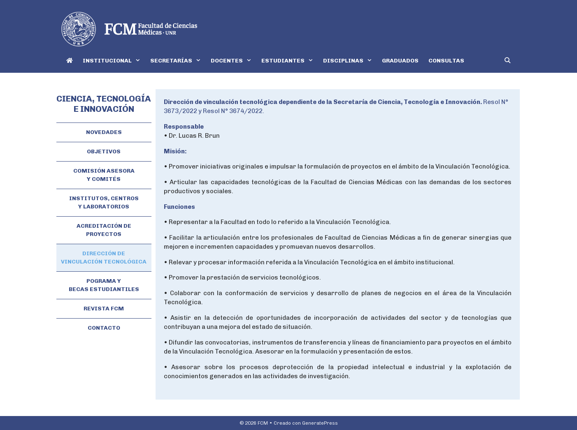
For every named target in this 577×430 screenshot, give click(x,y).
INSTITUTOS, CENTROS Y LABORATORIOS (104, 202)
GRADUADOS (400, 60)
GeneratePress (320, 423)
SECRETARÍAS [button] (178, 61)
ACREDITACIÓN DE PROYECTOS (104, 230)
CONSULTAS (446, 60)
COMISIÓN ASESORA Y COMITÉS (104, 175)
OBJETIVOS (104, 151)
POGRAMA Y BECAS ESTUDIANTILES (104, 285)
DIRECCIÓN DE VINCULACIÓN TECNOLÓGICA (104, 257)
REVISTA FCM (104, 308)
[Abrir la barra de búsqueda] (507, 61)
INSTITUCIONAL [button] (114, 61)
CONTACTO (104, 327)
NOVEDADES (104, 132)
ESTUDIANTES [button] (289, 61)
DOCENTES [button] (233, 61)
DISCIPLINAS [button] (350, 61)
